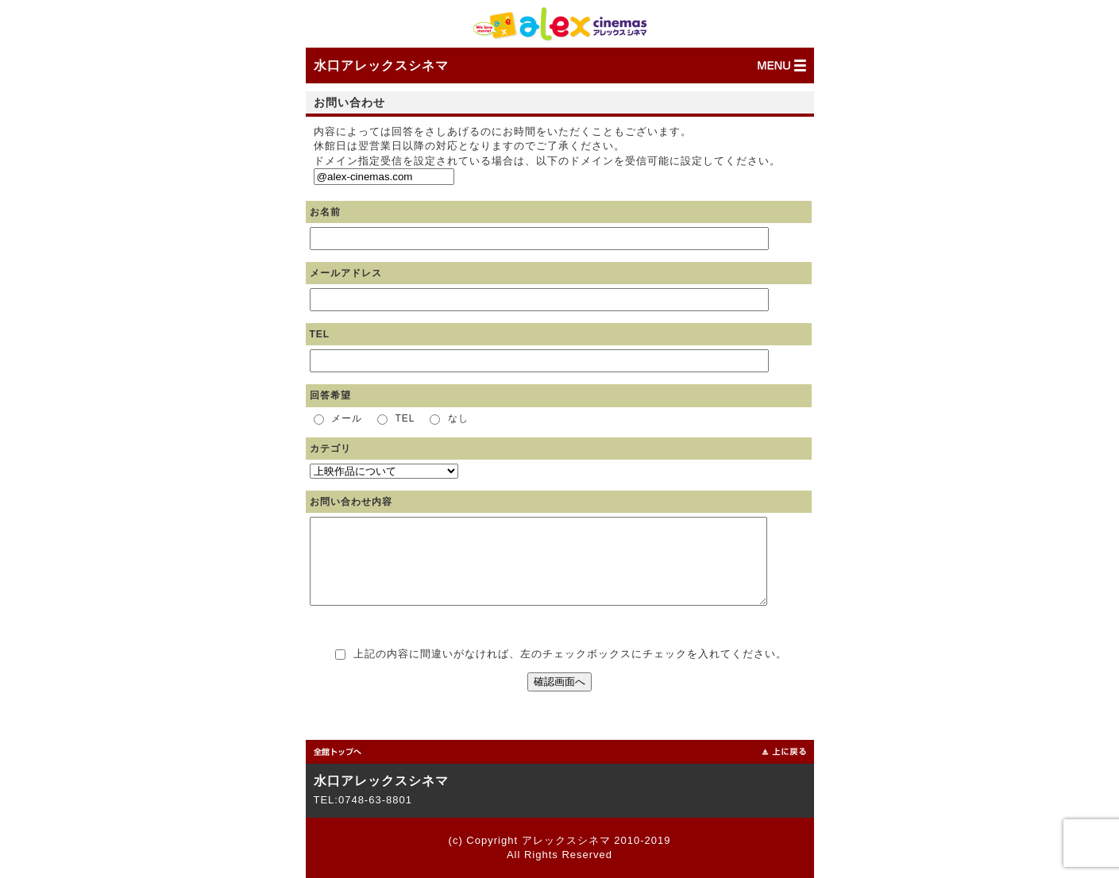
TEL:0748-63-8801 (363, 800)
